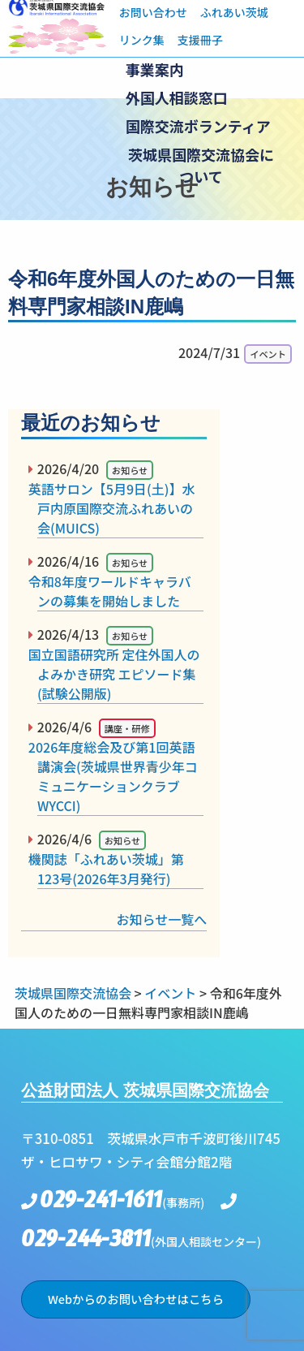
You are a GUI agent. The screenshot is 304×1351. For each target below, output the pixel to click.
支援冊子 (200, 40)
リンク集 (142, 40)
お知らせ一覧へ (162, 919)
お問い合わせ (153, 12)
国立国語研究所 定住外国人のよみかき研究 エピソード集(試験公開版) (118, 674)
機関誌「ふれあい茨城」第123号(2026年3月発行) (110, 868)
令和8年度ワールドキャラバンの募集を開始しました (114, 591)
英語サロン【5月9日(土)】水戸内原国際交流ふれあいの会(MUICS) (116, 508)
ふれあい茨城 (234, 12)
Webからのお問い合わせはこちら (136, 1298)
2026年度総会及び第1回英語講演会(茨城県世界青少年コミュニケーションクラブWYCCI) (117, 776)
